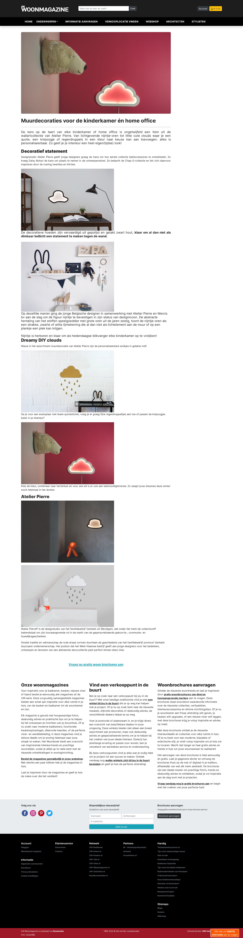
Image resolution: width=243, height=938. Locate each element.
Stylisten (198, 21)
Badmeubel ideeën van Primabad (172, 871)
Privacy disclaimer (29, 872)
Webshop (152, 21)
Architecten (175, 21)
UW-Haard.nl (95, 851)
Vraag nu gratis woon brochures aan (96, 664)
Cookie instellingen (29, 876)
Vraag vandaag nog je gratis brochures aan (183, 783)
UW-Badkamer (96, 847)
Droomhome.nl (130, 855)
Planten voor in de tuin (167, 887)
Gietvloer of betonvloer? (168, 883)
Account (203, 8)
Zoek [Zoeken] (132, 8)
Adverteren (60, 847)
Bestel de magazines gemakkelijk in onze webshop (52, 758)
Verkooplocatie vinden (121, 21)
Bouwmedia (58, 931)
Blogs (160, 908)
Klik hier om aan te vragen (225, 933)
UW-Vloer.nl (94, 863)
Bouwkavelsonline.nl (98, 875)
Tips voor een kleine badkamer (171, 867)
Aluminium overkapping (168, 859)
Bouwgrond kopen (165, 891)
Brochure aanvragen (169, 816)
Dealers (160, 912)
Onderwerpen (46, 21)
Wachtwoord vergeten (31, 851)
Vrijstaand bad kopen (167, 875)
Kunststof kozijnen (165, 895)
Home (29, 21)
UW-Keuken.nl (95, 855)
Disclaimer (26, 868)
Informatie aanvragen (81, 21)
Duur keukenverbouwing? (169, 879)
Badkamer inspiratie (166, 863)
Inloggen (25, 847)
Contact (58, 851)
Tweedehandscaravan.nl (168, 847)
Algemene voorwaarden (32, 864)
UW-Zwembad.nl (97, 871)
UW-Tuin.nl (94, 859)
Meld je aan (121, 826)
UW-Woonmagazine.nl (99, 867)
